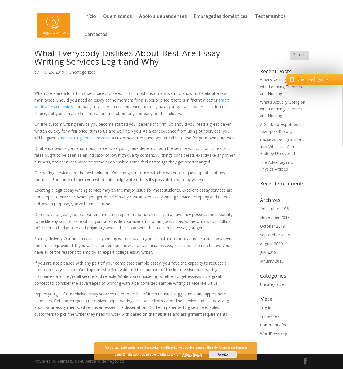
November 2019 (275, 217)
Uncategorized (82, 72)
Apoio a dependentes (163, 16)
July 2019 (268, 252)
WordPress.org (273, 333)
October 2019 (272, 226)
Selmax (64, 361)
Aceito (222, 355)
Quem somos (117, 16)
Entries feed (271, 316)
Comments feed (275, 325)
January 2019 (272, 261)
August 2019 (271, 243)
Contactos (95, 34)
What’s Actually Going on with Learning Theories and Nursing (282, 86)
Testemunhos (270, 16)
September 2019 (275, 235)
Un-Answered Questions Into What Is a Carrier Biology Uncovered (282, 146)
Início (90, 16)
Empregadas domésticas (220, 16)
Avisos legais (192, 354)
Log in (265, 307)
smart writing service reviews (84, 138)
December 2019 (274, 208)
